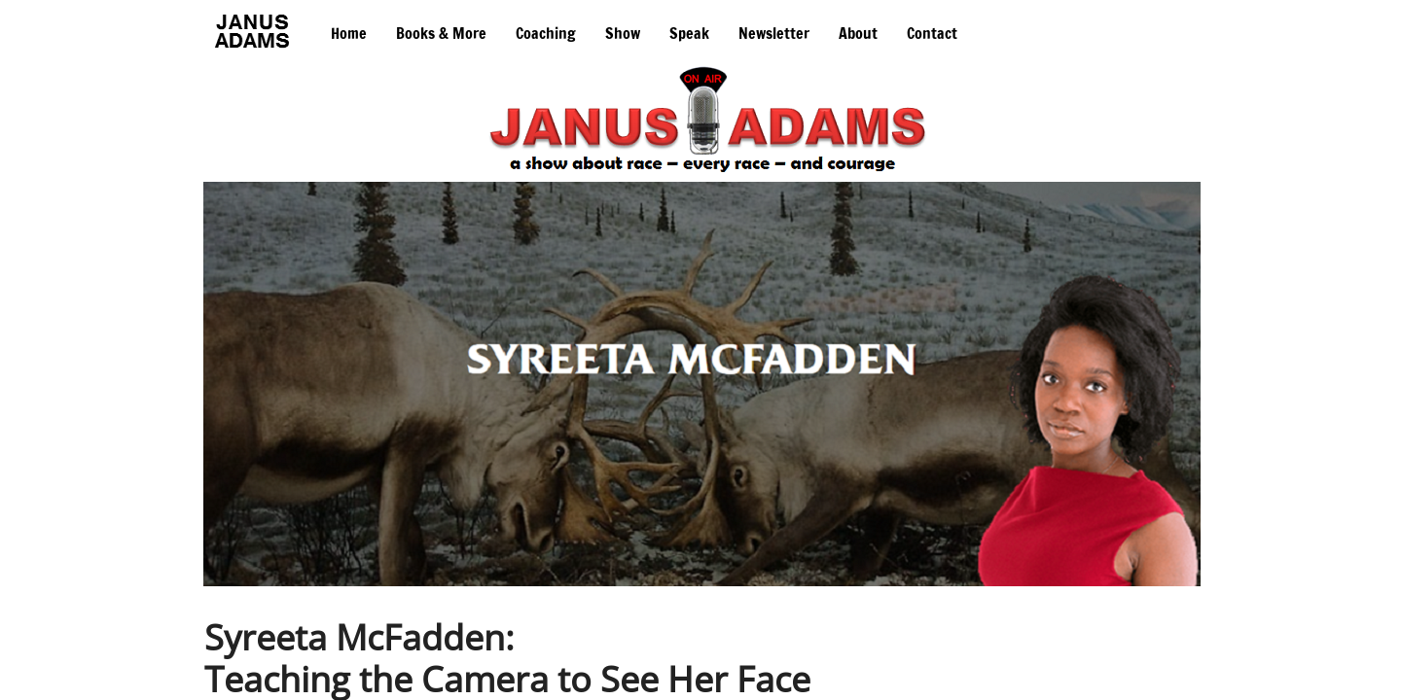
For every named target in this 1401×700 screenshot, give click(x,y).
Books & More (441, 33)
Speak (689, 33)
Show (622, 33)
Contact (932, 33)
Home (349, 33)
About (858, 33)
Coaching (546, 33)
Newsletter (773, 33)
